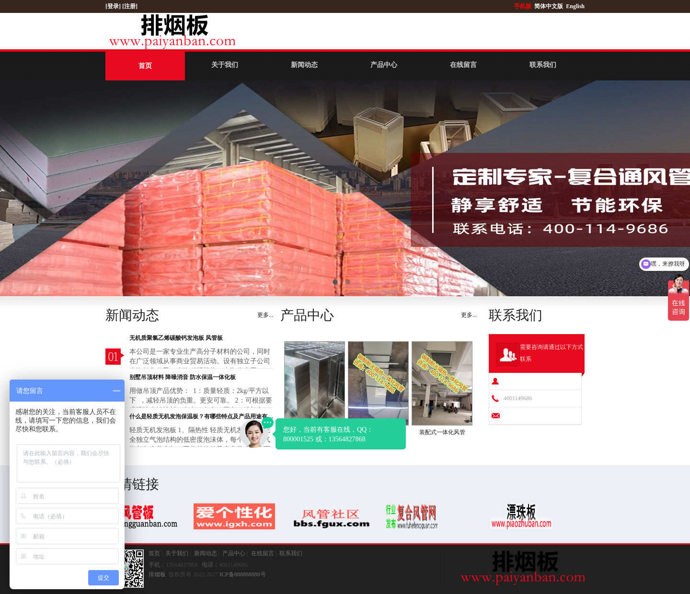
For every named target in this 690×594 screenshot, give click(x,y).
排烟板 (157, 574)
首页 (145, 65)
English (575, 6)
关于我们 (224, 64)
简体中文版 (549, 6)
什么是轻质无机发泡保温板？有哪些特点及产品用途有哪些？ (201, 416)
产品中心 (383, 64)
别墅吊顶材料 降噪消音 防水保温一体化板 (182, 377)
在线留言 (463, 64)
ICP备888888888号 (242, 574)
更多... (265, 315)
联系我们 (542, 64)
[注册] (130, 6)
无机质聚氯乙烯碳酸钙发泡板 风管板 (176, 338)
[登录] (113, 6)
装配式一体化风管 (442, 432)
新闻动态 (304, 64)
